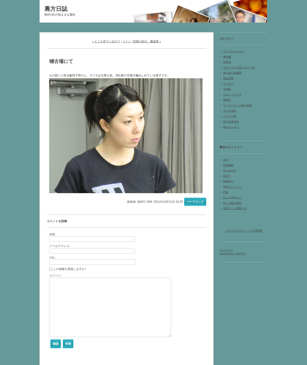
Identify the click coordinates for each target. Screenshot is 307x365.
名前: (52, 234)
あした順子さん (232, 197)
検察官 (227, 100)
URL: (52, 257)
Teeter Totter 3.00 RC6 (232, 253)
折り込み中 (229, 170)
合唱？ (227, 176)
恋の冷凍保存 (231, 121)
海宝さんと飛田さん (235, 208)
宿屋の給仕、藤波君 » (147, 41)
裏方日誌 (55, 9)
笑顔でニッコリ (232, 186)
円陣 (225, 192)
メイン (126, 41)
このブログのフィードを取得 (243, 230)
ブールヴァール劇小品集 (237, 105)
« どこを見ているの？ (106, 41)
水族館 (227, 89)
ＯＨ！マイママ (232, 94)
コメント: (55, 275)
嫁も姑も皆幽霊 (232, 73)
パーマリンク (195, 201)
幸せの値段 (229, 111)
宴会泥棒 (228, 78)
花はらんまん (231, 127)
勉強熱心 (228, 181)
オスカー (228, 84)
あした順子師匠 (232, 203)
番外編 (227, 57)
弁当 (225, 159)
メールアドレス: (59, 246)
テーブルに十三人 (233, 51)
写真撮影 (228, 165)
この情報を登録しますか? (67, 269)
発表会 (227, 62)
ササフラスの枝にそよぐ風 (239, 67)
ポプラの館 (229, 116)
